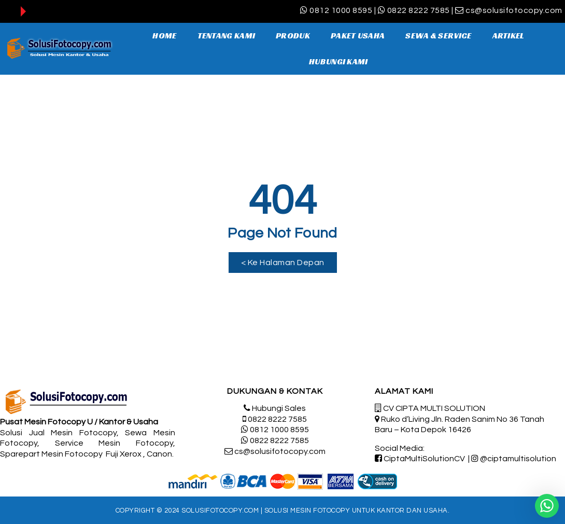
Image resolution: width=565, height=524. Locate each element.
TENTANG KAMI (226, 35)
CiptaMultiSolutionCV (424, 458)
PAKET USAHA (358, 35)
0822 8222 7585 (418, 10)
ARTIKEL (508, 35)
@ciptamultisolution (518, 458)
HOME (164, 35)
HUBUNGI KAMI (338, 61)
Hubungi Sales (279, 408)
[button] (283, 262)
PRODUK (293, 35)
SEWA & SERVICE (438, 35)
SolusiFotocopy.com (220, 510)
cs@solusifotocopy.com (513, 10)
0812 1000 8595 (340, 10)
